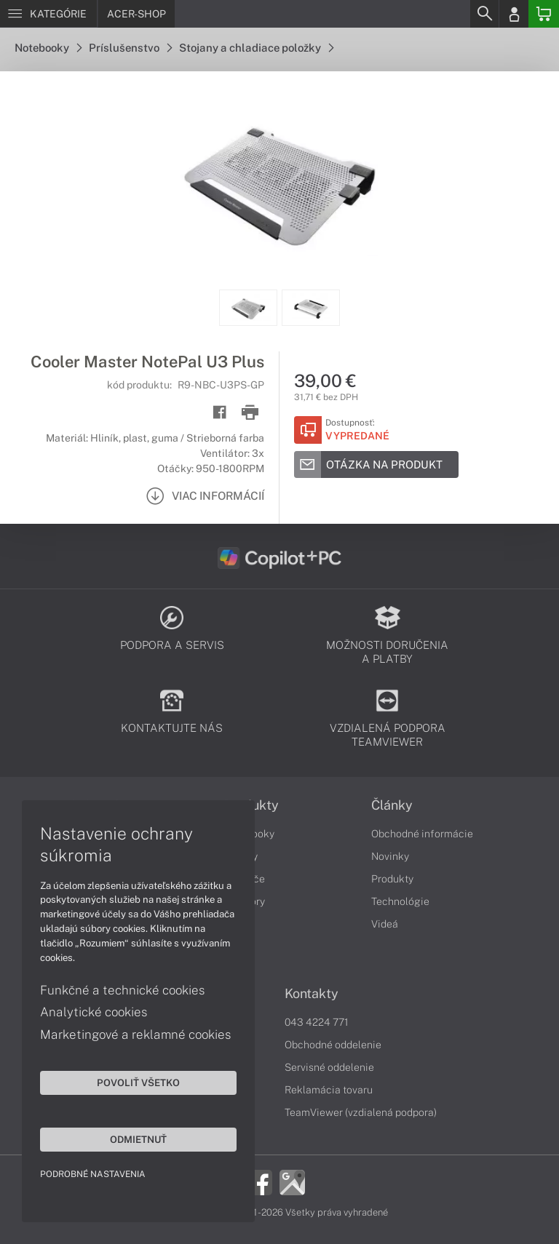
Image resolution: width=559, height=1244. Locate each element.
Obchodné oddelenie (333, 1044)
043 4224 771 (317, 1022)
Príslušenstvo (130, 47)
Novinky (390, 856)
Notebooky (48, 47)
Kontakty (311, 993)
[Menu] (48, 14)
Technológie (400, 901)
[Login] (513, 14)
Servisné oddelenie (329, 1067)
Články (392, 805)
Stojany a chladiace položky (256, 47)
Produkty (392, 879)
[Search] (484, 14)
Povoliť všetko (138, 1082)
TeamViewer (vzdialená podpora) (361, 1112)
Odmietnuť (138, 1139)
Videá (384, 924)
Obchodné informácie (422, 834)
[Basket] (543, 14)
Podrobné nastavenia (93, 1174)
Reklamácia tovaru (329, 1090)
